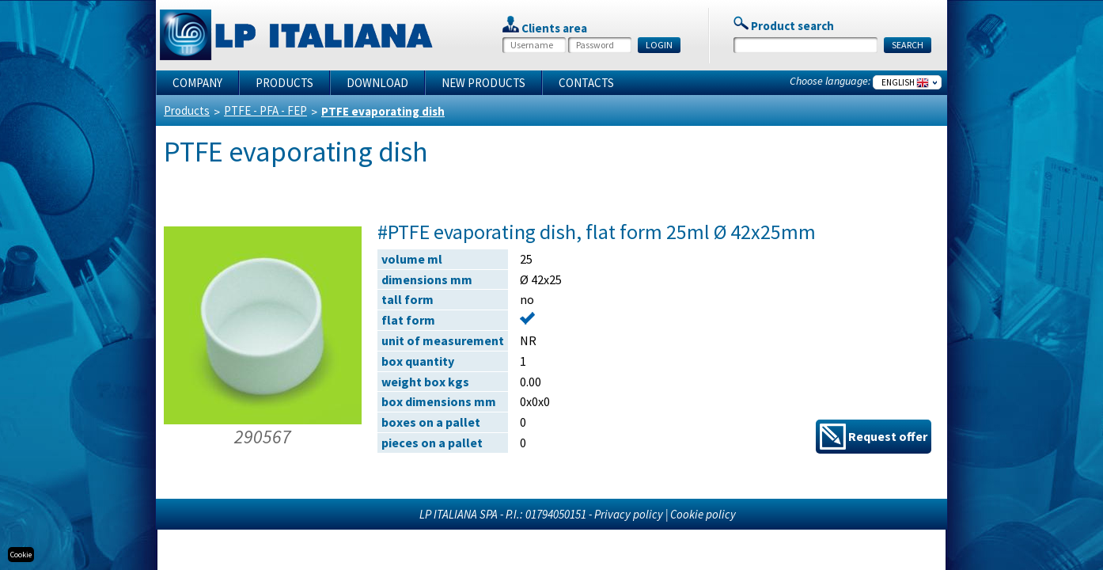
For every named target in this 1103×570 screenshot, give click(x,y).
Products (284, 82)
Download (377, 82)
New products (483, 82)
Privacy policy (628, 514)
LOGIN (659, 45)
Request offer (873, 437)
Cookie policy (703, 514)
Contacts (586, 82)
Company (197, 82)
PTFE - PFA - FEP (265, 110)
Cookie (21, 554)
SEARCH (907, 45)
